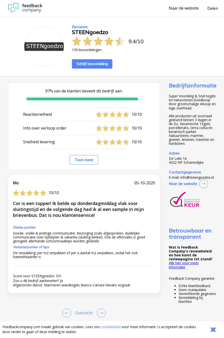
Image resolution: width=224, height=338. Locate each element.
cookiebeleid (111, 326)
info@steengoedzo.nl (197, 177)
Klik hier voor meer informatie (184, 265)
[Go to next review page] (100, 313)
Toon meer (84, 160)
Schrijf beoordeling (92, 63)
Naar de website (184, 8)
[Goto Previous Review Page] (67, 313)
